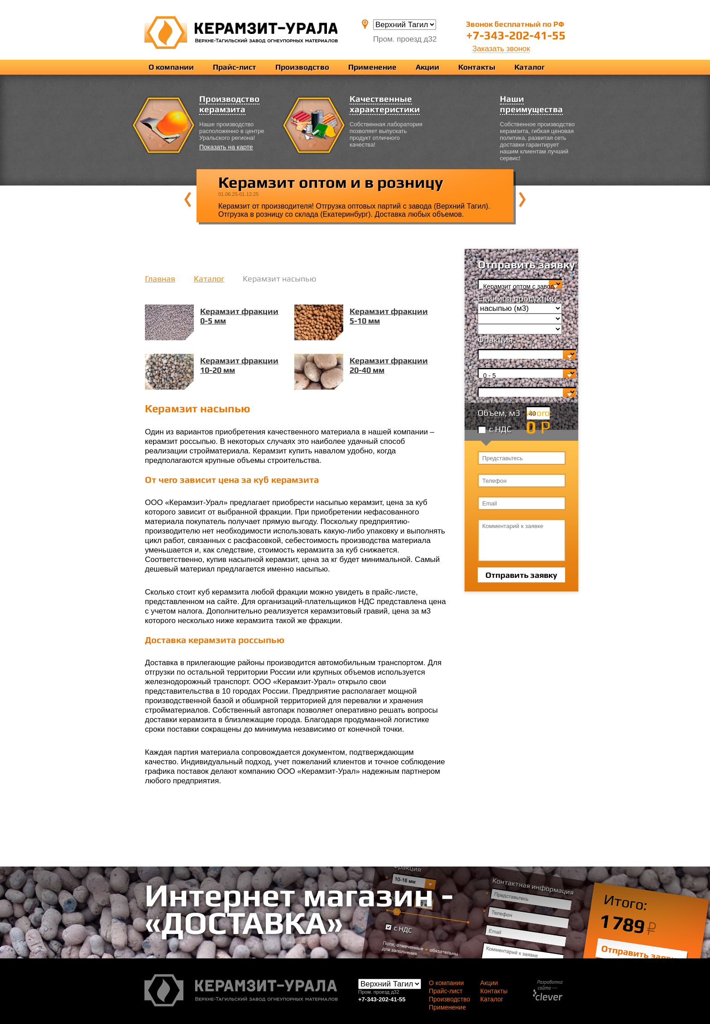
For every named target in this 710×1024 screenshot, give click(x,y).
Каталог (529, 66)
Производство (302, 66)
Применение (372, 66)
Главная (160, 278)
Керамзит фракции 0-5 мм (239, 315)
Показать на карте (226, 147)
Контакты (476, 66)
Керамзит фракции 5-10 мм (389, 315)
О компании (171, 66)
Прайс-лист (234, 66)
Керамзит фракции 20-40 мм (389, 365)
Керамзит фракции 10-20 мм (239, 365)
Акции (427, 66)
